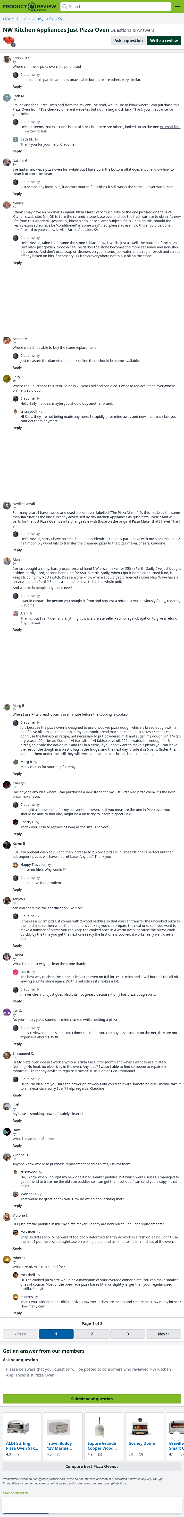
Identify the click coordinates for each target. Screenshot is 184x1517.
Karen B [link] (19, 843)
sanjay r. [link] (19, 899)
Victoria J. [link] (20, 1215)
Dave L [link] (18, 1130)
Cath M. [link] (19, 96)
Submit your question (92, 1399)
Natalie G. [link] (20, 160)
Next (162, 1334)
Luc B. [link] (25, 971)
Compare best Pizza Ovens (91, 1466)
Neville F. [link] (20, 203)
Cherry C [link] (19, 783)
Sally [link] (16, 377)
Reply (17, 86)
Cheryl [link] (18, 955)
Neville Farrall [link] (24, 504)
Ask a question (128, 40)
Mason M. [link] (20, 339)
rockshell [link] (27, 1232)
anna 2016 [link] (21, 58)
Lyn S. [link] (17, 1010)
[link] (7, 59)
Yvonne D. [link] (21, 1155)
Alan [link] (16, 559)
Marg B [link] (18, 705)
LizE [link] (16, 1105)
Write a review (164, 40)
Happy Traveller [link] (33, 864)
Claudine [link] (27, 74)
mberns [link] (19, 1258)
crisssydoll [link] (28, 411)
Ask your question (20, 1359)
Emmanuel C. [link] (23, 1053)
